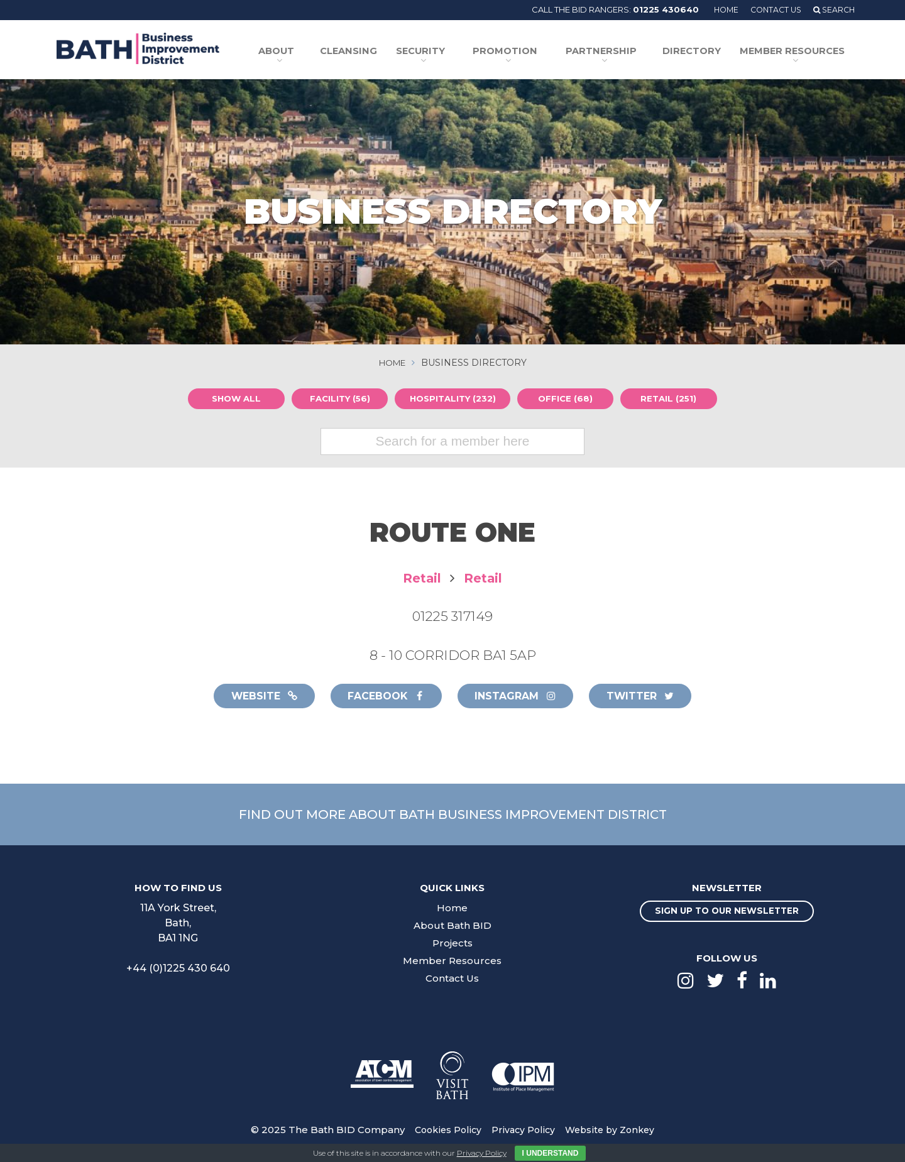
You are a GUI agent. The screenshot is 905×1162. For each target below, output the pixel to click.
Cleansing (375, 52)
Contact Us (771, 9)
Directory (699, 52)
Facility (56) (336, 398)
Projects (452, 944)
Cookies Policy (444, 1131)
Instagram (518, 696)
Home (719, 9)
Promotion (520, 52)
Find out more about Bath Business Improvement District (452, 815)
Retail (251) (672, 398)
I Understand (550, 1153)
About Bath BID (452, 927)
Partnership (611, 52)
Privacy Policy (523, 1131)
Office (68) (568, 398)
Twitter (648, 696)
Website (256, 696)
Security (440, 52)
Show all (233, 398)
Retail (420, 578)
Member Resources (792, 52)
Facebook (383, 696)
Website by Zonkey (613, 1131)
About (303, 52)
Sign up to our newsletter (727, 913)
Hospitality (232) (452, 398)
